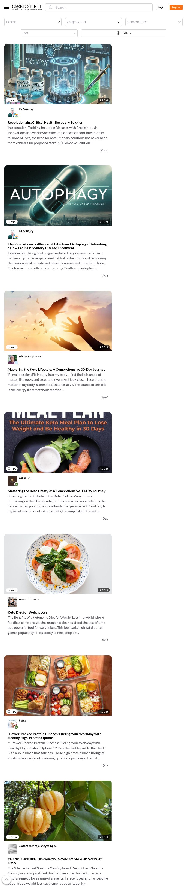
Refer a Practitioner (17, 796)
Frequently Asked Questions (159, 770)
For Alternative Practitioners (69, 780)
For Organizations (62, 786)
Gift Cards (11, 791)
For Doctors (58, 775)
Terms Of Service (152, 775)
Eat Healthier (104, 796)
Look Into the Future (108, 815)
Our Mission (12, 775)
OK (127, 743)
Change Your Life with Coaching (110, 808)
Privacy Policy (150, 780)
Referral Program (15, 786)
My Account (12, 780)
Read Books (103, 775)
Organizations (59, 796)
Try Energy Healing (108, 820)
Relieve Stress (104, 786)
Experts (55, 791)
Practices (56, 811)
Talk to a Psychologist (109, 801)
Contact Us (148, 786)
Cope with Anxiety (107, 791)
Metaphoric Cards (62, 806)
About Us (10, 770)
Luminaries (57, 801)
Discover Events (106, 770)
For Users (56, 770)
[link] (47, 100)
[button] (33, 22)
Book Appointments (108, 780)
